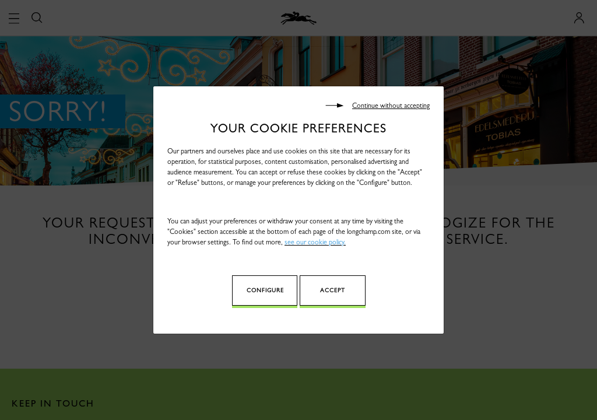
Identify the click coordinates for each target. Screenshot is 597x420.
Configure (265, 290)
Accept (332, 290)
